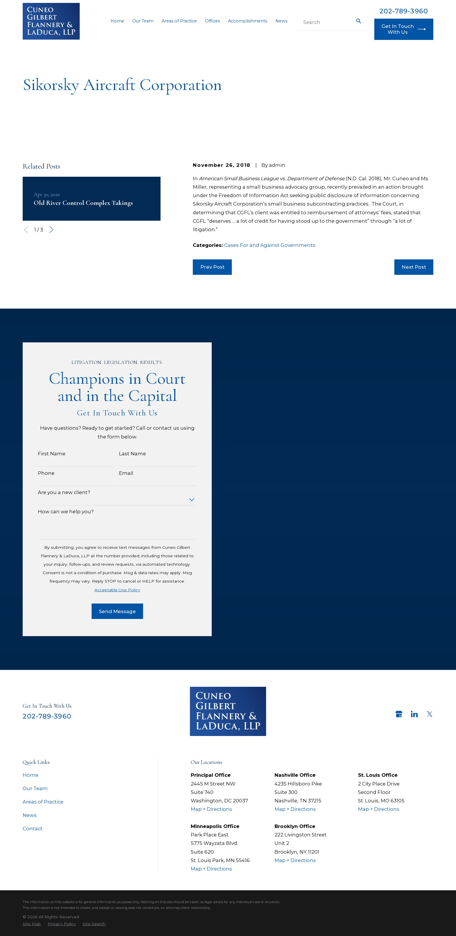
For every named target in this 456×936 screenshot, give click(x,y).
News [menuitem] (281, 21)
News (30, 815)
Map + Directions (211, 809)
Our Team (35, 788)
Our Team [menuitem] (143, 21)
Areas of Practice (43, 802)
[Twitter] (429, 714)
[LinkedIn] (414, 714)
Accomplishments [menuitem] (247, 21)
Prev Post (212, 267)
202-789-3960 (404, 11)
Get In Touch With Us (404, 29)
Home (30, 775)
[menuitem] (32, 923)
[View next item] (51, 229)
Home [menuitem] (117, 21)
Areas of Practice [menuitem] (179, 21)
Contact (32, 828)
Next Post (414, 267)
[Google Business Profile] (399, 714)
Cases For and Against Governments (269, 245)
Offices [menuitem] (212, 21)
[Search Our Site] (358, 21)
